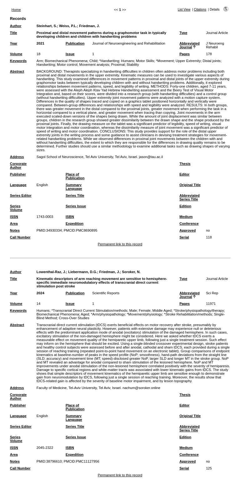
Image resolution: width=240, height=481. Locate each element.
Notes (15, 230)
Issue (70, 54)
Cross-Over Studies (74, 318)
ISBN (70, 217)
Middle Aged (162, 310)
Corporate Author (18, 165)
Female (144, 310)
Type (183, 33)
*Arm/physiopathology (108, 314)
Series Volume (16, 208)
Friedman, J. (89, 26)
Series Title (75, 195)
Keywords (18, 61)
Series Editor (21, 195)
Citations (200, 9)
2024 (40, 293)
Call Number (20, 237)
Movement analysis (94, 64)
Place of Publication (75, 176)
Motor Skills (145, 61)
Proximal (118, 64)
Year (14, 43)
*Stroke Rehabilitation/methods (188, 314)
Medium (185, 217)
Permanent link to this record (120, 244)
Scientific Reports (105, 293)
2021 (40, 43)
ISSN (14, 217)
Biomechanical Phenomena (66, 61)
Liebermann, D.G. (82, 272)
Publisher (18, 174)
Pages (184, 54)
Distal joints (211, 61)
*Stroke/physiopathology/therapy (198, 310)
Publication (75, 43)
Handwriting (46, 64)
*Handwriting (109, 61)
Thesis (184, 164)
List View (184, 9)
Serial (184, 237)
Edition (185, 206)
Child (93, 61)
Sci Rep (212, 293)
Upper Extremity (188, 61)
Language (18, 185)
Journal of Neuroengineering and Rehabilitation (128, 43)
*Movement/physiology (144, 314)
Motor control (67, 64)
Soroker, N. (131, 272)
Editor (184, 174)
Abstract (17, 71)
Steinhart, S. (47, 26)
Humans (127, 61)
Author (16, 26)
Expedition (74, 223)
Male (133, 310)
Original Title (190, 185)
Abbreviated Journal (189, 45)
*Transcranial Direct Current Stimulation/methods (90, 310)
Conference (189, 223)
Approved (187, 230)
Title (13, 33)
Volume (16, 54)
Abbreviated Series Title (189, 197)
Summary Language (74, 186)
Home (16, 10)
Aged (85, 314)
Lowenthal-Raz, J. (51, 272)
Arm (40, 61)
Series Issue (76, 206)
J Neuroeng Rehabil (215, 45)
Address (17, 157)
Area (14, 223)
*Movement (165, 61)
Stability (133, 64)
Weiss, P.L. (68, 26)
